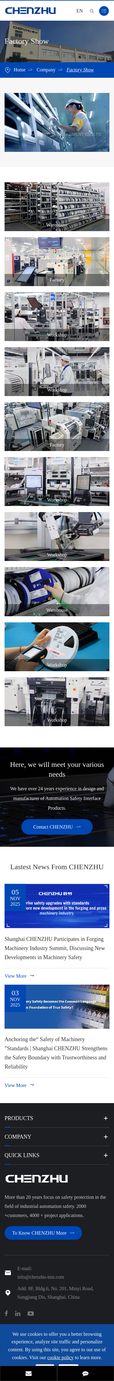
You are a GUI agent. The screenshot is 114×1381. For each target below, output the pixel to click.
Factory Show (80, 69)
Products (19, 1118)
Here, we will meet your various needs (57, 769)
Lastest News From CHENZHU (57, 867)
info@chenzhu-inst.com (40, 1277)
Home (20, 69)
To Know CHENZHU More (43, 1233)
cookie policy (60, 1357)
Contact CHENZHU (57, 826)
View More (20, 976)
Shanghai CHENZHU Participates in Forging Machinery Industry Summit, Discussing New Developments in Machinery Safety (55, 948)
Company (45, 69)
